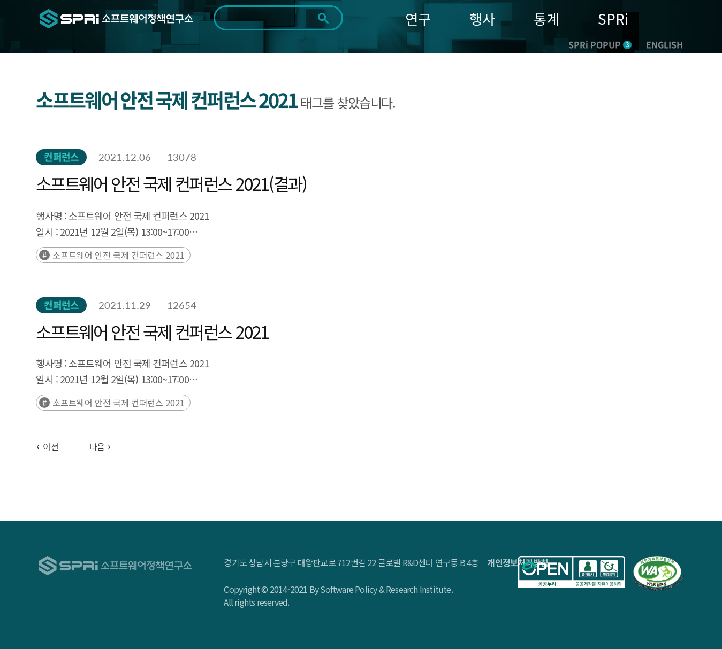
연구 (418, 18)
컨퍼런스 (61, 157)
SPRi (613, 18)
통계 (546, 18)
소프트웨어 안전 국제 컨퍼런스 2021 (118, 255)
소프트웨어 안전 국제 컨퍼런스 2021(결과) (171, 183)
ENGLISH (664, 44)
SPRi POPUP (600, 44)
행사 (482, 18)
